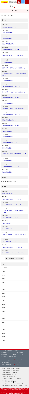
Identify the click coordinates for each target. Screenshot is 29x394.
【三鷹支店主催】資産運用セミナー (10, 166)
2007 (3, 336)
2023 (3, 282)
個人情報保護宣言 (15, 370)
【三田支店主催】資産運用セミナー (10, 62)
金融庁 (2, 350)
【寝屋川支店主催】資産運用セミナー (11, 114)
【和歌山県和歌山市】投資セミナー (10, 27)
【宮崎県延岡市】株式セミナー (9, 38)
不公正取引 (18, 378)
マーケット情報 (5, 362)
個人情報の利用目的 (6, 372)
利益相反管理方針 (10, 368)
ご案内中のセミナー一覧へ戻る (15, 258)
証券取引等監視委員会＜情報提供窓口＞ (12, 350)
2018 (3, 296)
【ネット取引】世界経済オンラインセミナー (12, 247)
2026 (3, 271)
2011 (3, 322)
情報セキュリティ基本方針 (19, 381)
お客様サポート (19, 364)
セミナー (4, 264)
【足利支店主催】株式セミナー (9, 172)
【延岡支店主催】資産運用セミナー (10, 120)
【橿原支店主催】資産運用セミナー (10, 97)
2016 (3, 304)
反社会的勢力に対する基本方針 (8, 378)
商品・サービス (19, 360)
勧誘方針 (3, 368)
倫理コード (18, 368)
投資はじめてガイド (6, 364)
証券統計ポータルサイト (5, 354)
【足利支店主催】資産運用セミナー (10, 44)
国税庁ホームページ (15, 354)
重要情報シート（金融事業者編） (8, 376)
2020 (3, 289)
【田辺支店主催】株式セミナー (9, 131)
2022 (3, 286)
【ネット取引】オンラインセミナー (10, 217)
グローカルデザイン (6, 360)
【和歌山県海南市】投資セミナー (10, 32)
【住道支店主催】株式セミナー (9, 160)
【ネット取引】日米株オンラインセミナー (12, 204)
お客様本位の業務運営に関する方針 (9, 374)
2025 (3, 275)
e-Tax (22, 354)
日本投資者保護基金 (20, 352)
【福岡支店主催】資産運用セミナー (10, 125)
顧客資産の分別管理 (6, 370)
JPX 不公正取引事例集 (11, 356)
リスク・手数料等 (15, 2)
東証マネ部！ (3, 356)
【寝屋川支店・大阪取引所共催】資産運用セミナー (14, 68)
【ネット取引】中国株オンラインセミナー (12, 199)
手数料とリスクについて (7, 385)
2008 (3, 333)
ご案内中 (4, 267)
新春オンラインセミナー (7, 193)
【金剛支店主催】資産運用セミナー (10, 49)
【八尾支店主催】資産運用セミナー (10, 80)
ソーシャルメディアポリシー (16, 383)
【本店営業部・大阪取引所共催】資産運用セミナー (14, 108)
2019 (3, 293)
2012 (3, 318)
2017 (3, 300)
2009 (3, 329)
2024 (3, 278)
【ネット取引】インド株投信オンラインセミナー (13, 253)
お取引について (19, 362)
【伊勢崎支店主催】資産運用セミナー (11, 86)
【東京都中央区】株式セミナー (9, 142)
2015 (3, 307)
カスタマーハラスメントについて (20, 385)
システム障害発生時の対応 (7, 381)
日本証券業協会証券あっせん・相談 (7, 352)
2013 (3, 315)
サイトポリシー (5, 383)
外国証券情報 (10, 2)
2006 (3, 340)
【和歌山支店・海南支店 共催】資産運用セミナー (14, 92)
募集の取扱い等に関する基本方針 (8, 380)
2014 (3, 311)
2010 (3, 326)
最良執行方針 (14, 372)
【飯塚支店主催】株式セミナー (9, 148)
